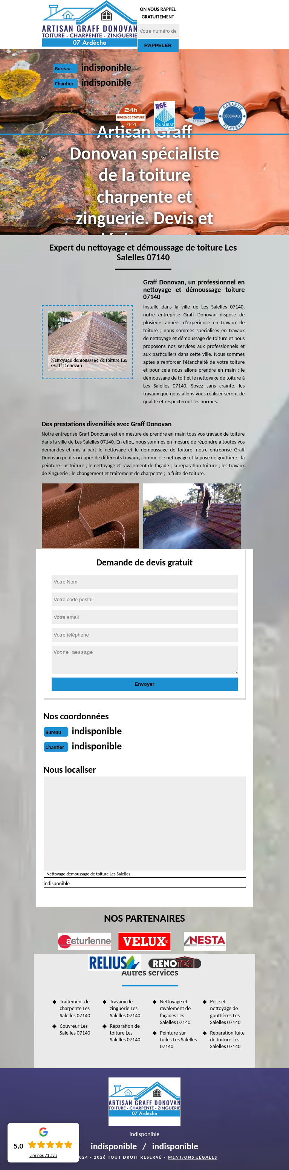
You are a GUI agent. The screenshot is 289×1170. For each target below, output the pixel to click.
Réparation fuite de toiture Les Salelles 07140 (227, 1040)
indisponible (106, 67)
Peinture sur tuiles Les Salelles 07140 (178, 1040)
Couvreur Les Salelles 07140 (75, 1029)
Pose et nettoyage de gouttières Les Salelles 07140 (225, 1012)
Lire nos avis (43, 1155)
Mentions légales (192, 1157)
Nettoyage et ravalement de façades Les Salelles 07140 (175, 1012)
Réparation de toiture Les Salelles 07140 (125, 1033)
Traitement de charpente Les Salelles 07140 (75, 1008)
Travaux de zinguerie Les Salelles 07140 (125, 1008)
